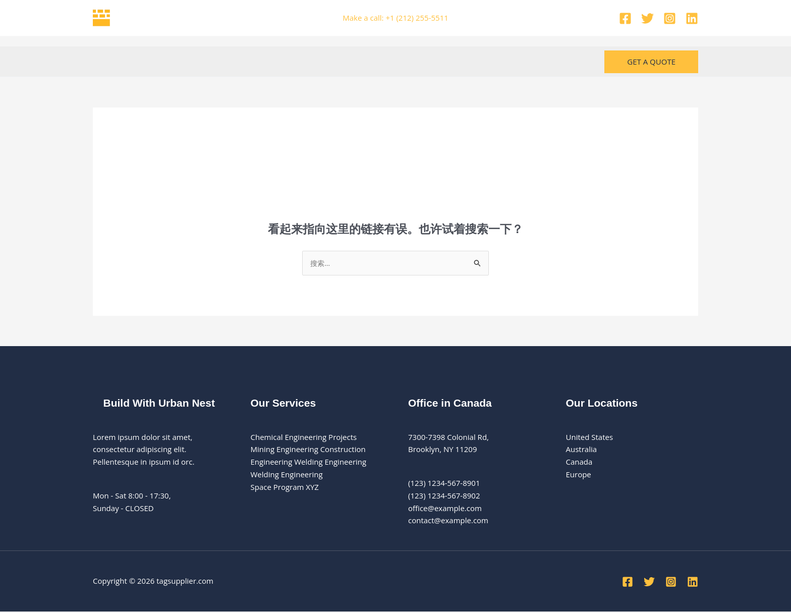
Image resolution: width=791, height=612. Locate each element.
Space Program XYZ (285, 487)
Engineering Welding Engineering (309, 462)
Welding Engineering (287, 475)
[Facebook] (625, 18)
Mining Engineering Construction (308, 449)
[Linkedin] (692, 18)
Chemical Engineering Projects (304, 437)
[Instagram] (669, 18)
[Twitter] (647, 18)
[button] (651, 61)
